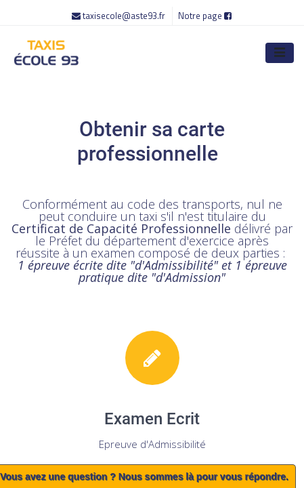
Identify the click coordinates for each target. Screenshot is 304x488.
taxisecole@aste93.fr (119, 15)
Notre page (205, 15)
